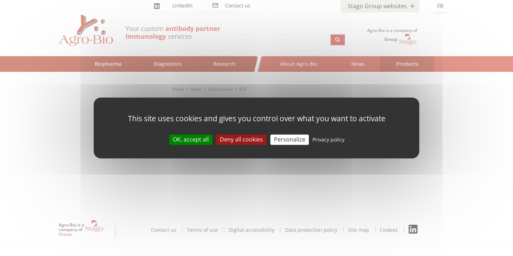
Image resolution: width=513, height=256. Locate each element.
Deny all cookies (241, 139)
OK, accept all (191, 139)
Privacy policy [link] (328, 139)
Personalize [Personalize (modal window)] (289, 139)
